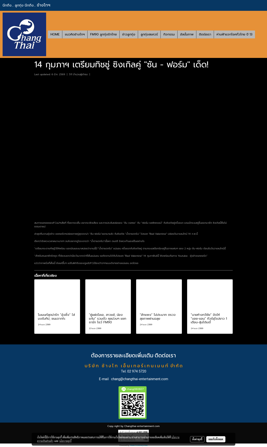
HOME (55, 34)
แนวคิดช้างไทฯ (75, 34)
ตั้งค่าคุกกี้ (197, 439)
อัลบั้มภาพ (187, 34)
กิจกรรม (169, 34)
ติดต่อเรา (205, 34)
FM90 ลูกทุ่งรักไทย (103, 34)
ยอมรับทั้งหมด (216, 439)
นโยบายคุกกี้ (65, 440)
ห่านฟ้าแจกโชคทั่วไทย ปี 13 (234, 34)
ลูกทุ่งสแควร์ (149, 34)
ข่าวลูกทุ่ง (128, 34)
